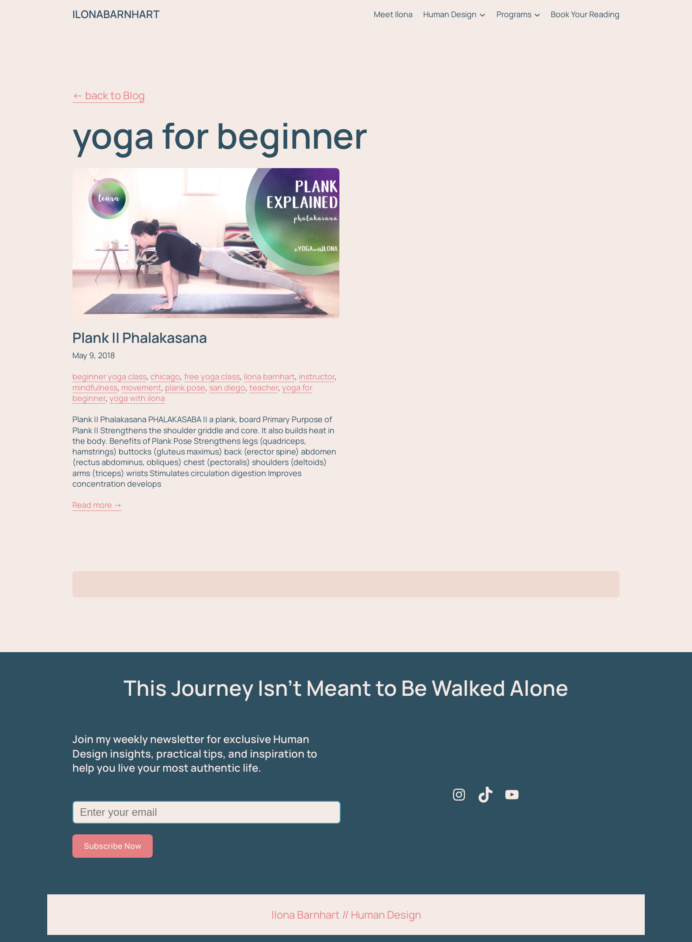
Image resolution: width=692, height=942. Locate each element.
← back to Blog (108, 95)
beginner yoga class (109, 376)
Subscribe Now (112, 846)
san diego (227, 387)
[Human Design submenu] (482, 14)
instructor (317, 376)
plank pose (185, 387)
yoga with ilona (137, 398)
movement (141, 387)
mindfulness (94, 387)
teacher (263, 387)
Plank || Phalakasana (139, 337)
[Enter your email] (206, 812)
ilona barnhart (269, 376)
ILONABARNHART (115, 14)
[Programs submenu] (537, 14)
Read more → (97, 504)
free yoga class (212, 376)
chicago (165, 376)
